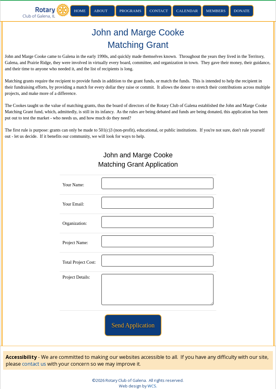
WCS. (152, 386)
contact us (34, 363)
